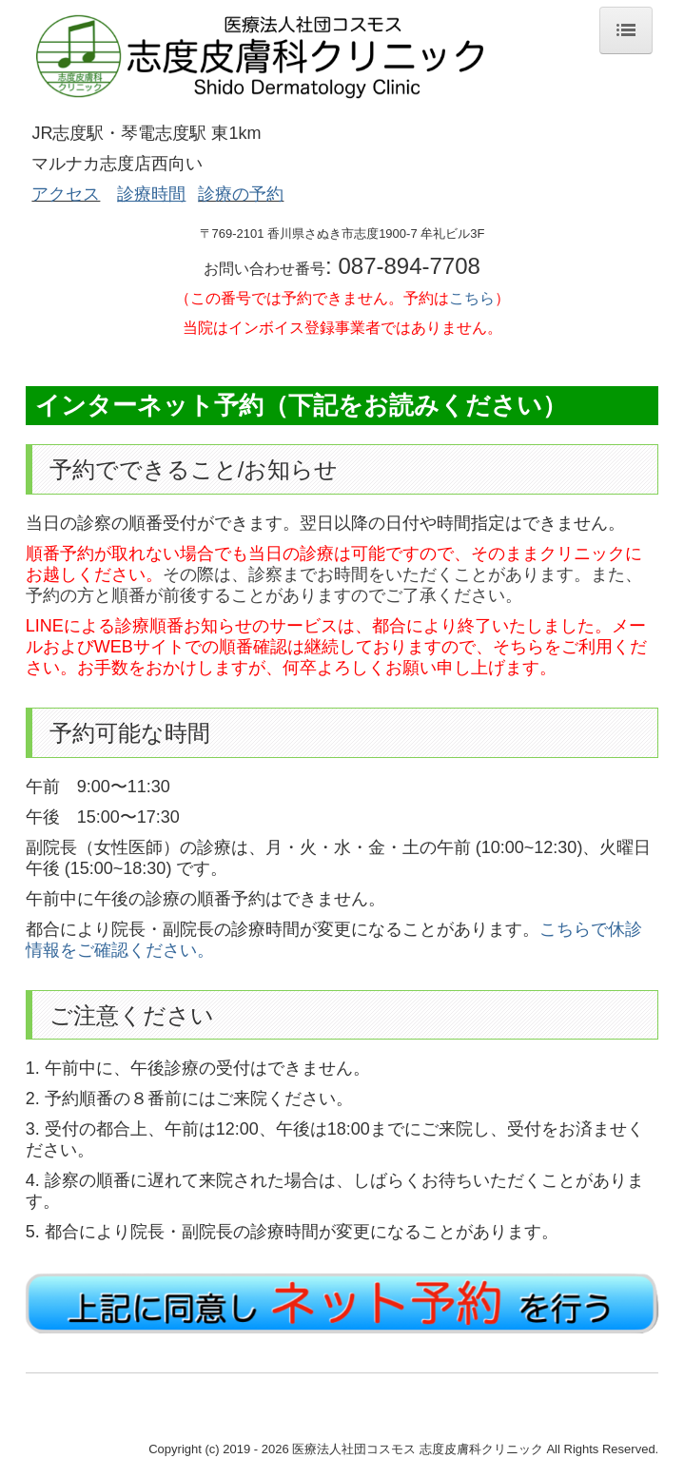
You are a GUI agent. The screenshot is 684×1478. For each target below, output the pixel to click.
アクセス (65, 194)
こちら (472, 298)
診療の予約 (240, 194)
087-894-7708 (408, 266)
